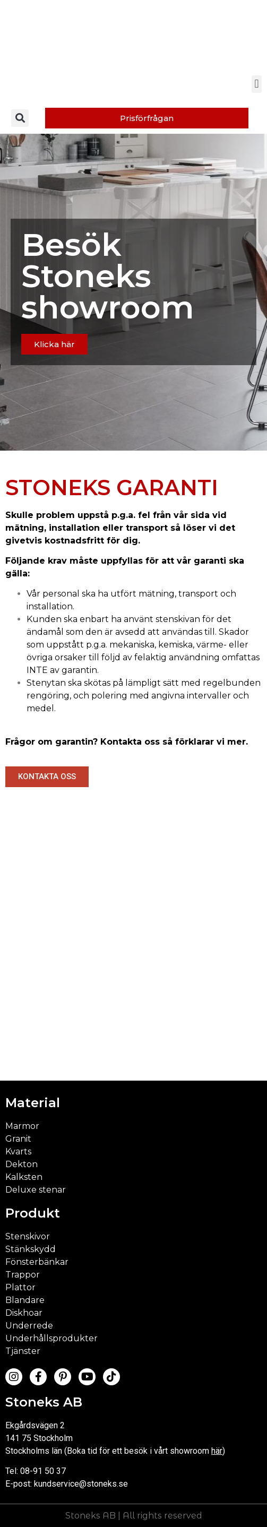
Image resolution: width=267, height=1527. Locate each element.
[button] (257, 84)
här (216, 1451)
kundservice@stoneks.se (81, 1484)
